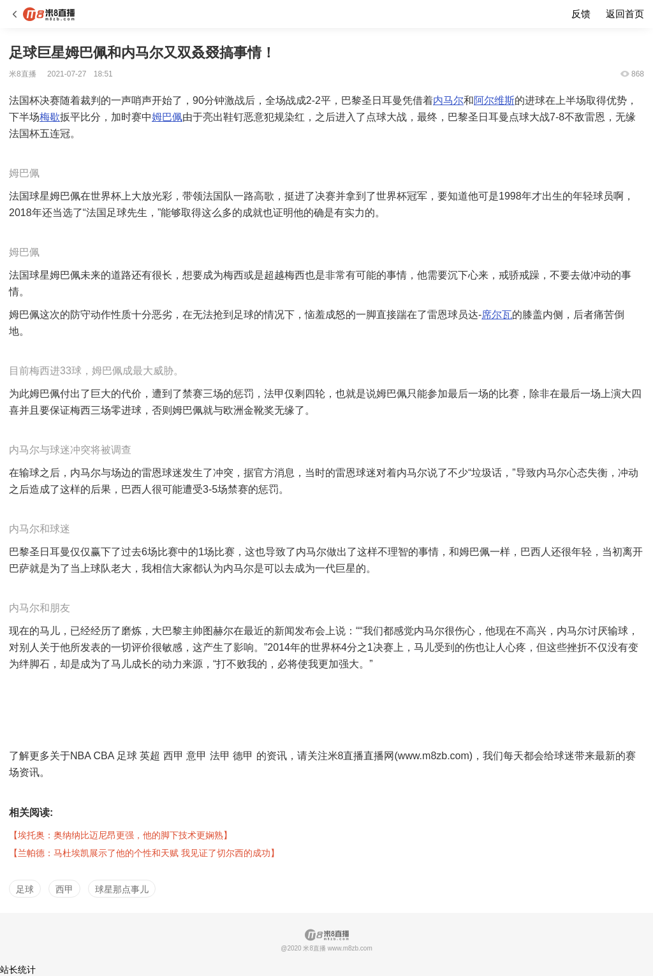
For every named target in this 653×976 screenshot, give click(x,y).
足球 (25, 889)
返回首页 (625, 13)
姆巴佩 (167, 117)
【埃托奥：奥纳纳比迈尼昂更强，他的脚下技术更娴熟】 (120, 835)
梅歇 (50, 117)
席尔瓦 (496, 314)
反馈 (581, 13)
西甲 (64, 889)
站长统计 (18, 970)
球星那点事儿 (122, 889)
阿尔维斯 (494, 100)
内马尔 (448, 100)
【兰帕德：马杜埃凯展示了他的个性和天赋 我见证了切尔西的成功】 (144, 853)
